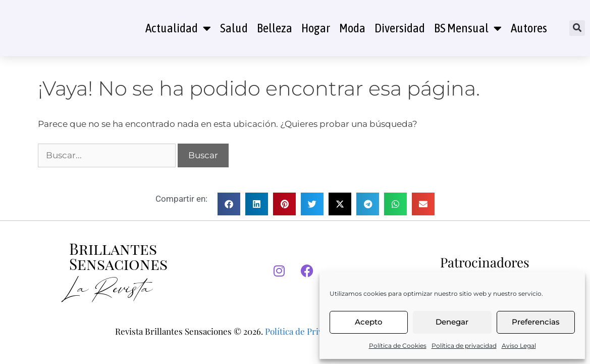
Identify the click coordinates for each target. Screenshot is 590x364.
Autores (529, 28)
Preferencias (536, 322)
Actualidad (178, 28)
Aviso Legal (519, 345)
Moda (352, 28)
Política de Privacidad (306, 331)
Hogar (315, 28)
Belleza (274, 28)
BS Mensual (468, 28)
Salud (234, 28)
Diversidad (399, 28)
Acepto (369, 322)
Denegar (452, 322)
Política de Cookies (397, 345)
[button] (577, 28)
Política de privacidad (464, 345)
